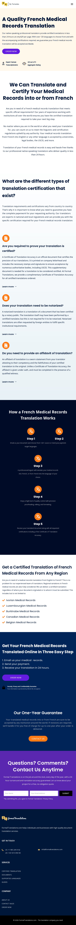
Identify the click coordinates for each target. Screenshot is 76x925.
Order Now (11, 51)
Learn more (9, 286)
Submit (65, 793)
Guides (4, 882)
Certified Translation (11, 871)
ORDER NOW (6, 907)
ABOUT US (6, 900)
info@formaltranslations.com (52, 849)
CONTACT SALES (8, 904)
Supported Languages (11, 878)
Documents (7, 875)
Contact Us (38, 738)
